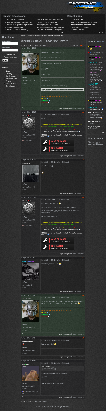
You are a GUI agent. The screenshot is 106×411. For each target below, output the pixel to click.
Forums (8, 81)
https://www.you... (95, 109)
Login (23, 45)
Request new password (12, 57)
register (30, 45)
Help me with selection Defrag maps (50, 30)
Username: (7, 41)
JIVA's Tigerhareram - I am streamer (84, 22)
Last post (81, 45)
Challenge (9, 74)
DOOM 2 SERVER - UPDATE (48, 22)
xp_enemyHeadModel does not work (50, 27)
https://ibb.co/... (95, 81)
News (8, 71)
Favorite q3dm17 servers (80, 27)
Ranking (36, 35)
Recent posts (10, 86)
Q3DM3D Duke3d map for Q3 (18, 30)
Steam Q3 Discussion (15, 27)
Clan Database (11, 76)
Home (23, 35)
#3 (83, 197)
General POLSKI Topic (15, 20)
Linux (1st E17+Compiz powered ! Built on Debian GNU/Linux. (60, 131)
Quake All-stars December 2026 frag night (52, 20)
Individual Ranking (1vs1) (56, 35)
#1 (83, 112)
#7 (83, 361)
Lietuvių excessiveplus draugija (52, 130)
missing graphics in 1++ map (47, 25)
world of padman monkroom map (83, 25)
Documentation (11, 79)
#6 (83, 338)
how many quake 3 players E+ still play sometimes (25, 22)
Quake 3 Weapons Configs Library (19, 25)
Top (23, 108)
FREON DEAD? (77, 20)
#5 (83, 295)
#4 (83, 258)
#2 (83, 160)
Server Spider (11, 83)
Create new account (11, 54)
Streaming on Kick (77, 30)
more (62, 32)
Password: (7, 48)
